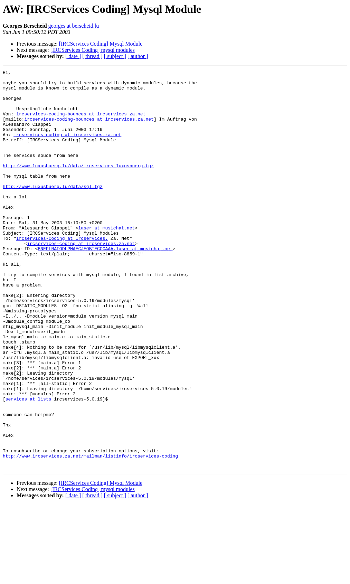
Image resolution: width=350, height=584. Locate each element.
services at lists (28, 465)
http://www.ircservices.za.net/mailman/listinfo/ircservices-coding (90, 533)
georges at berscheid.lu (73, 26)
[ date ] (73, 56)
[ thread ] (92, 56)
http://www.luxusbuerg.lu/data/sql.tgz (53, 210)
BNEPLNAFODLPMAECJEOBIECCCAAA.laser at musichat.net (105, 285)
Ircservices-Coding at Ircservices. (62, 272)
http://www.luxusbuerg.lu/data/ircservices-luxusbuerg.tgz (78, 185)
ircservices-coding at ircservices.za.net (67, 148)
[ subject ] (115, 56)
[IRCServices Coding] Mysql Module (100, 44)
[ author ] (137, 56)
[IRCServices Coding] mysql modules (92, 50)
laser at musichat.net (106, 260)
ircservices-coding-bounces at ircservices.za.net (80, 123)
